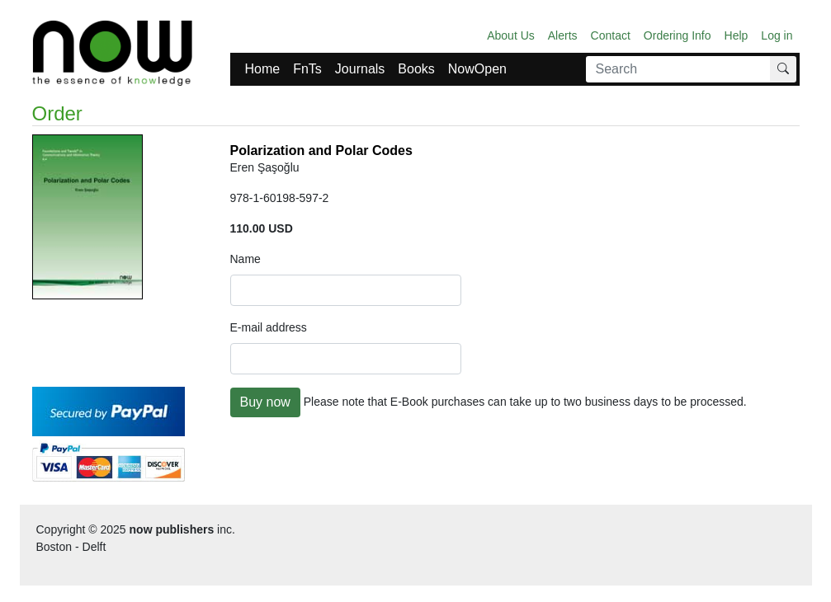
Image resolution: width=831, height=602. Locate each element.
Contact (610, 35)
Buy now (265, 402)
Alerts (563, 35)
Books (416, 69)
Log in (776, 35)
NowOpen (477, 69)
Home (263, 69)
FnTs (307, 69)
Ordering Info (677, 35)
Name (245, 259)
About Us (511, 35)
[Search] (678, 69)
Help (736, 35)
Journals (360, 69)
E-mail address (268, 327)
